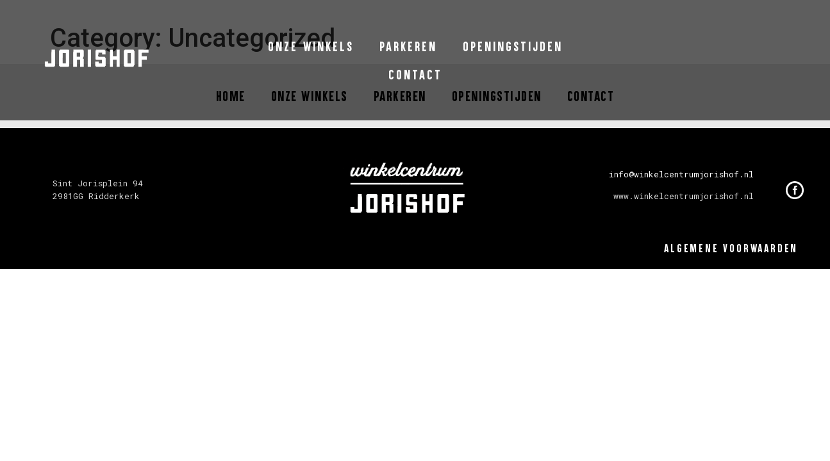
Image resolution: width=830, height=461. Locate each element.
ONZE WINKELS (311, 46)
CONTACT (415, 74)
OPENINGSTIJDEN (513, 46)
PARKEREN (408, 46)
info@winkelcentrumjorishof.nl (681, 174)
